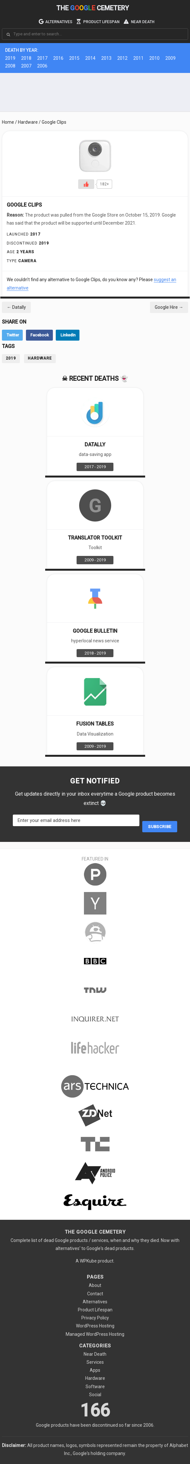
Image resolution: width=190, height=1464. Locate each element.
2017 (42, 58)
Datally (16, 307)
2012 (122, 58)
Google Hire (169, 307)
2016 (58, 58)
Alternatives (55, 21)
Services (95, 1362)
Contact (95, 1293)
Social (95, 1394)
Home (8, 122)
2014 (90, 58)
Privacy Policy (95, 1317)
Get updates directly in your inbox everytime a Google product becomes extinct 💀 (95, 798)
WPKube (88, 1260)
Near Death (139, 21)
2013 (106, 58)
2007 (26, 65)
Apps (95, 1370)
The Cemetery (92, 8)
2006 (42, 65)
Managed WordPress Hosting (95, 1334)
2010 (154, 58)
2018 (26, 58)
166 (95, 1414)
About (95, 1285)
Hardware (28, 122)
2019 (10, 58)
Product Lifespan (98, 21)
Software (95, 1386)
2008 (10, 65)
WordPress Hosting (95, 1325)
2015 (74, 58)
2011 (138, 58)
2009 (170, 58)
